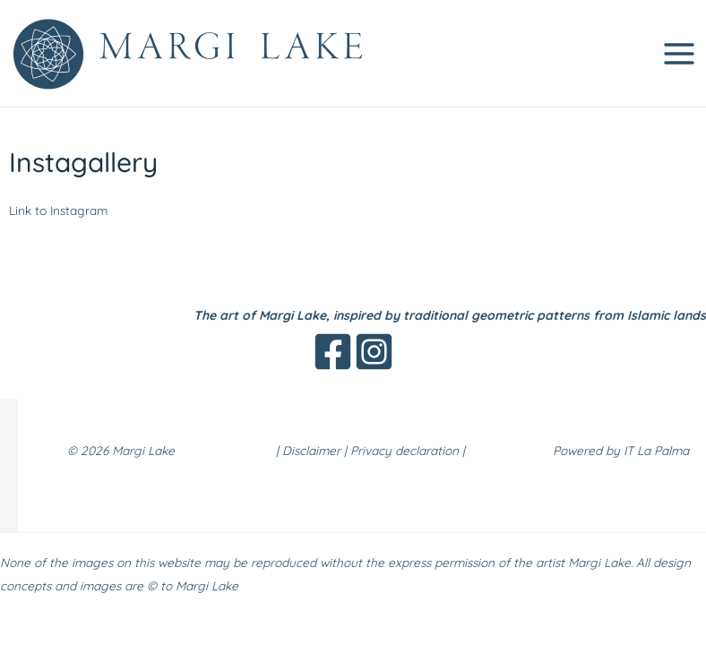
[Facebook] (333, 351)
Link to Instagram (58, 210)
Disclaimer (311, 450)
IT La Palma (656, 450)
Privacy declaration (404, 450)
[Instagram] (374, 351)
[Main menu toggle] (679, 53)
